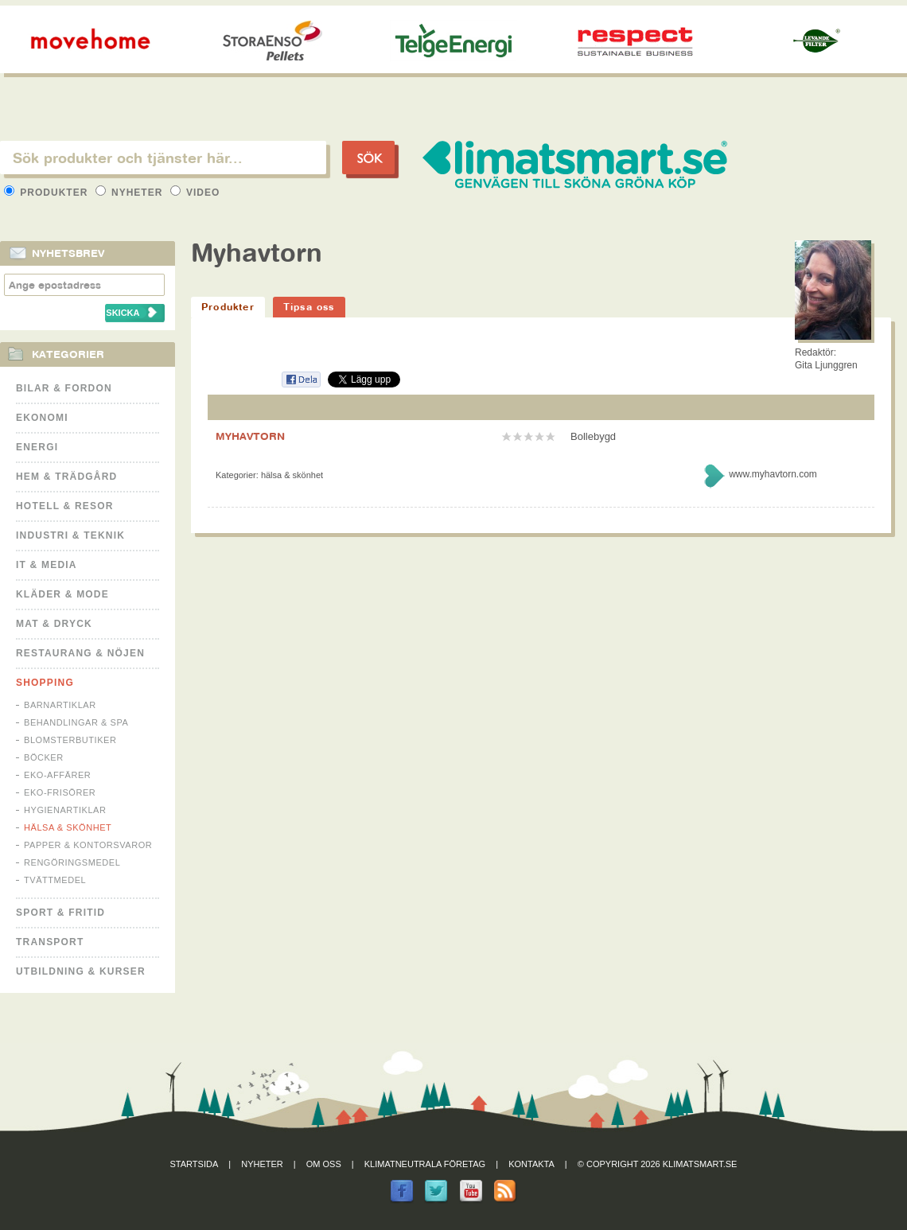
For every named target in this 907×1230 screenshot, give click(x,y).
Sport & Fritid (60, 912)
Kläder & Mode (62, 594)
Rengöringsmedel (72, 862)
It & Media (46, 564)
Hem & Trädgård (66, 476)
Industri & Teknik (70, 535)
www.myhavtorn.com (773, 474)
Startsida (194, 1164)
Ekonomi (42, 417)
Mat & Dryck (54, 623)
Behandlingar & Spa (76, 722)
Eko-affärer (57, 775)
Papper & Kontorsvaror (88, 845)
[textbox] (163, 157)
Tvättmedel (55, 880)
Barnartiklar (60, 705)
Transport (50, 942)
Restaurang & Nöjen (80, 653)
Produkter (47, 192)
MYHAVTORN (250, 436)
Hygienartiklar (65, 810)
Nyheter (130, 192)
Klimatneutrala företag (424, 1164)
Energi (37, 447)
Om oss (323, 1164)
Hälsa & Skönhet (67, 827)
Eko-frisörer (59, 792)
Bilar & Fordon (64, 388)
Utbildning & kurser (81, 971)
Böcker (44, 757)
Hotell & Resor (65, 506)
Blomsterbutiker (70, 740)
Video (195, 192)
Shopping (45, 682)
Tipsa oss (309, 307)
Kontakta (531, 1164)
